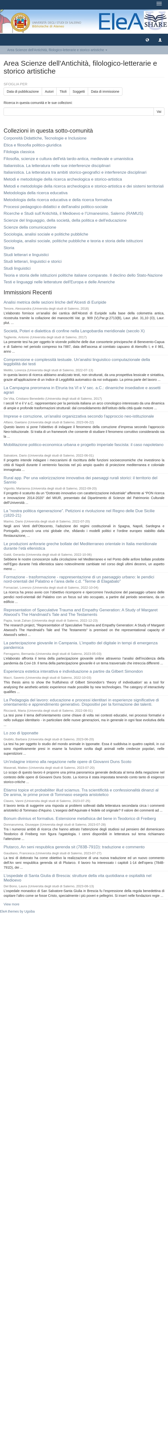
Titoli (63, 91)
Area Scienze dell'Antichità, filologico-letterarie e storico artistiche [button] (57, 50)
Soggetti (79, 91)
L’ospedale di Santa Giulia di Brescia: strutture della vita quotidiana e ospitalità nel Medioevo (77, 877)
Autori (49, 91)
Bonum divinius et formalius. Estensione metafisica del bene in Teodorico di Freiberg (80, 818)
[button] (147, 40)
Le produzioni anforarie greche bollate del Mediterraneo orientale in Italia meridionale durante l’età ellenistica (80, 546)
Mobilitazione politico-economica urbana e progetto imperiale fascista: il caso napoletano (83, 444)
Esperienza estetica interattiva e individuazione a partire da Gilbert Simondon (73, 671)
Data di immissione (105, 91)
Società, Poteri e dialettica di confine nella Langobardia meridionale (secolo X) (74, 331)
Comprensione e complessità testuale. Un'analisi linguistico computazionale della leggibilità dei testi (77, 361)
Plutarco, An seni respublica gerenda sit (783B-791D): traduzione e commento (74, 847)
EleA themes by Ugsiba (17, 911)
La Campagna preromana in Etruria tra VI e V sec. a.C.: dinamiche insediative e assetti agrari (82, 390)
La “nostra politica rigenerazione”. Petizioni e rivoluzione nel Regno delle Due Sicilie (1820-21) (79, 513)
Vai (159, 111)
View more (11, 904)
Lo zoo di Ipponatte (21, 733)
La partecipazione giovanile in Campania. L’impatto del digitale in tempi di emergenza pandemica (81, 645)
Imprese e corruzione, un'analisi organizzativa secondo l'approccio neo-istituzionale (79, 416)
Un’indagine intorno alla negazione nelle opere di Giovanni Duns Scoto (67, 761)
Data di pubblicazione (23, 91)
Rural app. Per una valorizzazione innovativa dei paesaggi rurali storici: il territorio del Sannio (80, 480)
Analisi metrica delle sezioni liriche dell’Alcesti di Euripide (55, 302)
